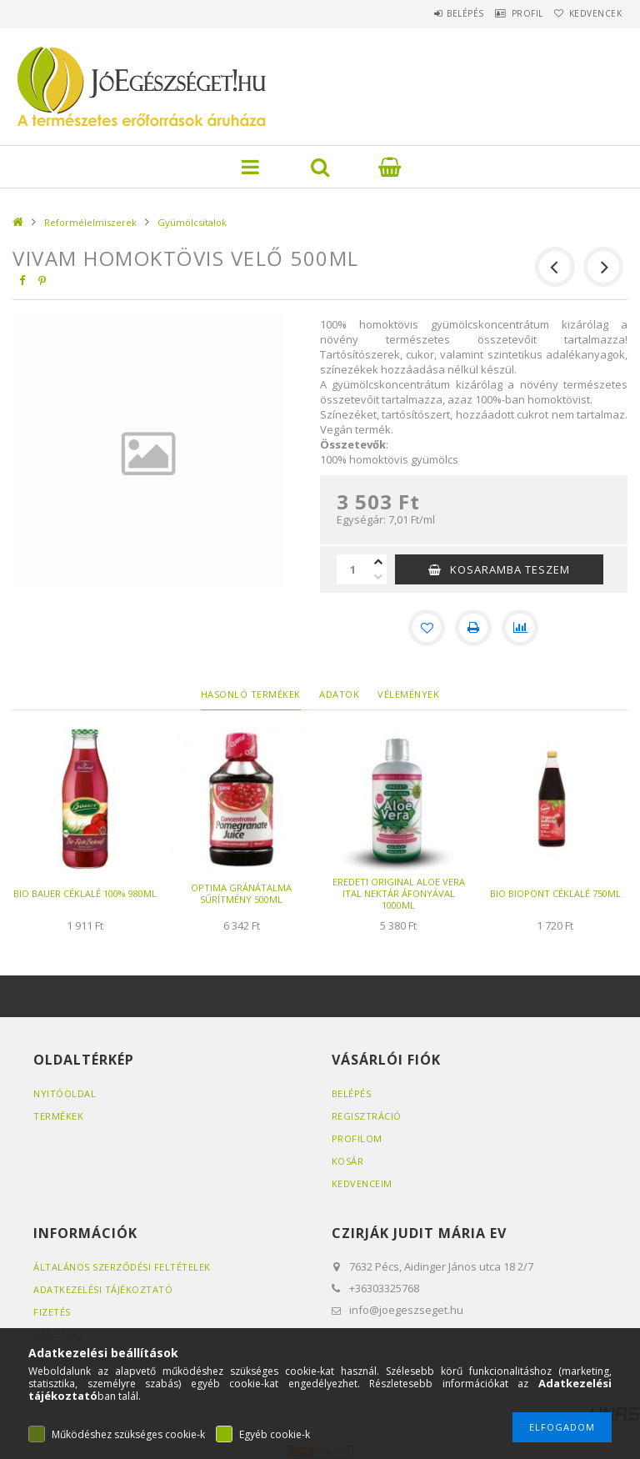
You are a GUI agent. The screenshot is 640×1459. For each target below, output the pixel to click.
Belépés (431, 13)
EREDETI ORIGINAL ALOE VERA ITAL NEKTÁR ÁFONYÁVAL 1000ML (398, 893)
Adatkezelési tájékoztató (102, 1289)
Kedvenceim (362, 1183)
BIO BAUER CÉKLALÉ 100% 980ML (85, 893)
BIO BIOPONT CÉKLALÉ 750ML (555, 893)
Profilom (357, 1138)
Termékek (58, 1116)
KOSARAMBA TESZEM (510, 569)
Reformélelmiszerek (90, 222)
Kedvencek (589, 13)
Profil (506, 13)
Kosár (348, 1161)
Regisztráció (367, 1116)
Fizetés (52, 1312)
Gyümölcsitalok (192, 222)
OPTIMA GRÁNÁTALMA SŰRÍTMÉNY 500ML (241, 893)
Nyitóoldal (64, 1093)
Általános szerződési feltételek (122, 1267)
